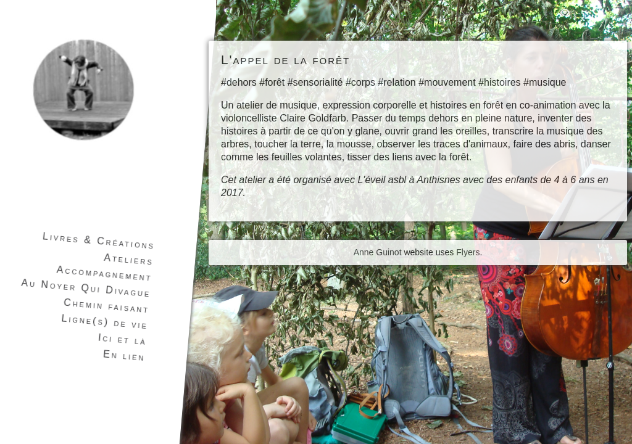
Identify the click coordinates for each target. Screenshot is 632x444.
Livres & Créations (98, 240)
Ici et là (122, 339)
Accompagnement (104, 273)
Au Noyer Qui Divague (86, 288)
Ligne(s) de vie (105, 322)
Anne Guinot (378, 252)
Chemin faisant (107, 306)
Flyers (468, 252)
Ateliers (129, 259)
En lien (124, 355)
